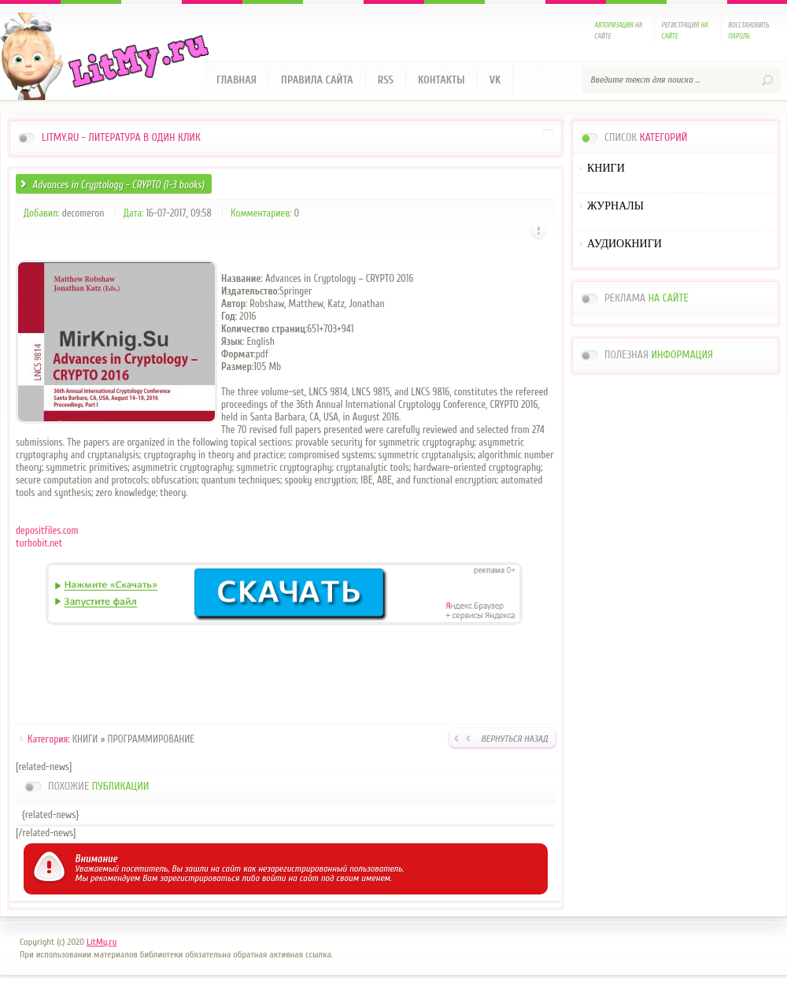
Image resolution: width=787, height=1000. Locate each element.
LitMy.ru (101, 941)
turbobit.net (39, 543)
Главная (236, 80)
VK (495, 80)
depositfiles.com (47, 530)
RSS (386, 80)
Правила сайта (317, 80)
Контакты (441, 80)
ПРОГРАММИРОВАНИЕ (151, 739)
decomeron (83, 213)
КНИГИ (85, 739)
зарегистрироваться (199, 877)
